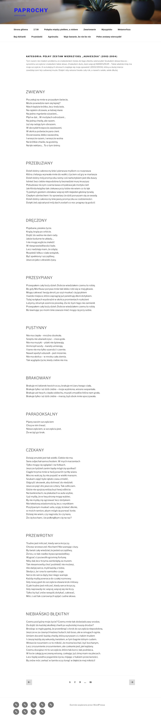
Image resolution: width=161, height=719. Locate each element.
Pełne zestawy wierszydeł (108, 37)
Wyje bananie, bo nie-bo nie (77, 37)
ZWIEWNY (35, 92)
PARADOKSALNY (42, 414)
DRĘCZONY (36, 220)
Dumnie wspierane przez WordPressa (87, 705)
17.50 (36, 29)
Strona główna (21, 29)
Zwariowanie (90, 29)
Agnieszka (53, 37)
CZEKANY (35, 450)
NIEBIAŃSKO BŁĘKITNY (47, 614)
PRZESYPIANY (39, 277)
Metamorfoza (124, 29)
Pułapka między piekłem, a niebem (61, 29)
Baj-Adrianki (20, 37)
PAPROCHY (31, 10)
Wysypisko (106, 29)
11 (91, 681)
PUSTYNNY (36, 327)
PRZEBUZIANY (39, 163)
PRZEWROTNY (39, 535)
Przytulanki (36, 37)
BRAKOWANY (38, 378)
